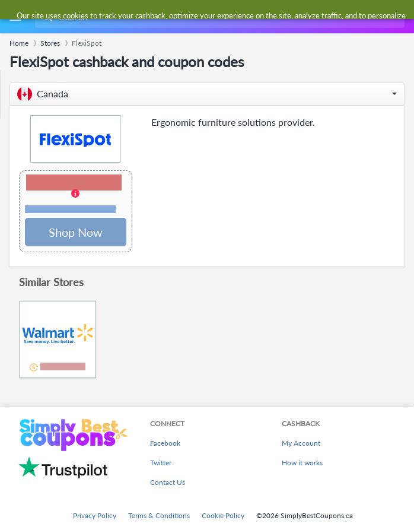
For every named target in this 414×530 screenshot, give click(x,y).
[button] (207, 94)
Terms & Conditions (159, 515)
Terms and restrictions (70, 209)
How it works (302, 462)
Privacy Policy (94, 515)
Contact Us (167, 482)
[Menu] (15, 17)
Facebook (165, 443)
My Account (301, 443)
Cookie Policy (223, 515)
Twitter (160, 462)
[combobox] (218, 16)
